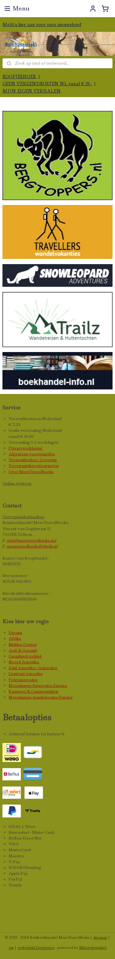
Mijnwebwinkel (92, 947)
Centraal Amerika (25, 673)
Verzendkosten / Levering (33, 459)
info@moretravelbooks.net (31, 540)
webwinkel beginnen (36, 947)
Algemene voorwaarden (32, 454)
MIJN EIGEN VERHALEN (31, 91)
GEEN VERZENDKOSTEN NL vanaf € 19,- (47, 83)
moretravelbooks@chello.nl (32, 546)
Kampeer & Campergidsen (33, 691)
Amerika (31, 662)
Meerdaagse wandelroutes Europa (40, 697)
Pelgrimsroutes (23, 679)
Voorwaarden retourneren (34, 465)
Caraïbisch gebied (25, 656)
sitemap (100, 937)
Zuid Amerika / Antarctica (33, 667)
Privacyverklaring (26, 448)
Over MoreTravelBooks (31, 471)
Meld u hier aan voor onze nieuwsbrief (41, 24)
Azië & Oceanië (23, 650)
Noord (15, 662)
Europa (15, 632)
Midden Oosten (22, 644)
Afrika (15, 638)
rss (11, 947)
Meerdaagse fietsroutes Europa (38, 685)
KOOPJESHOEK (19, 76)
